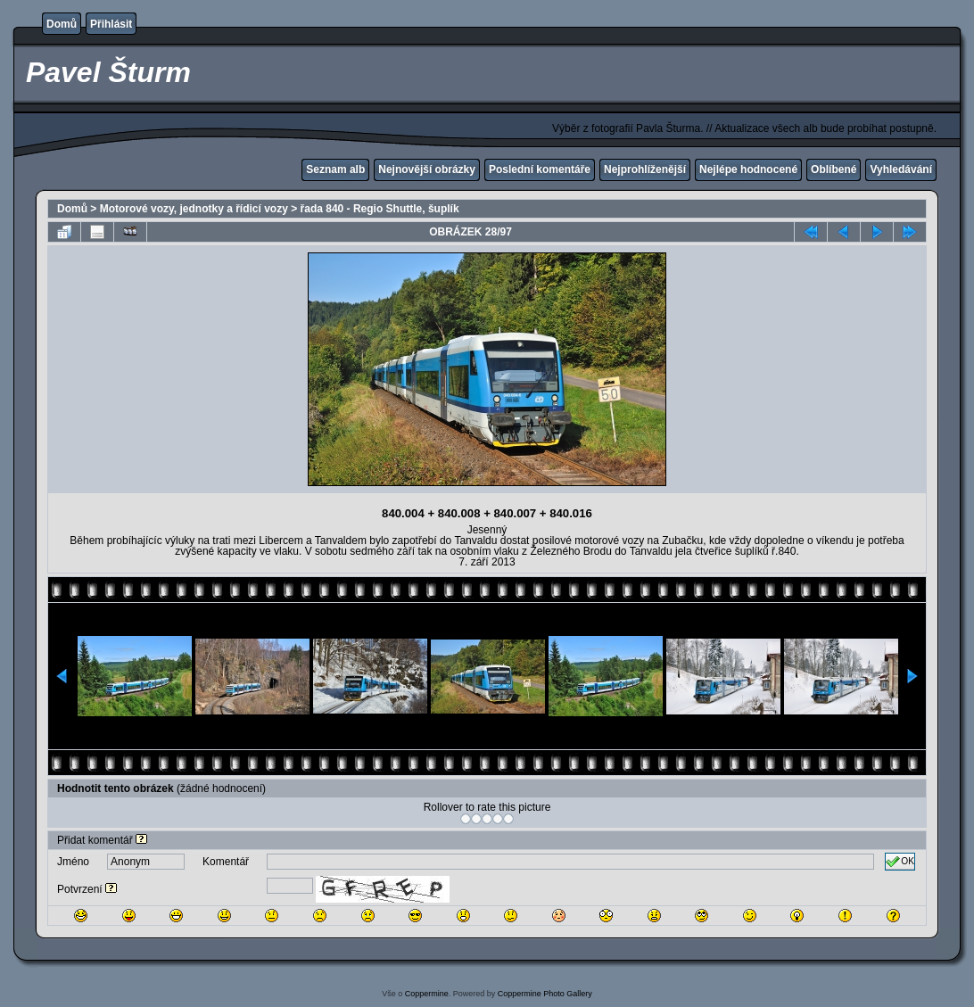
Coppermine (427, 993)
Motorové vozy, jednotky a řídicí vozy (194, 208)
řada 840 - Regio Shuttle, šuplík (380, 208)
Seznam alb (335, 169)
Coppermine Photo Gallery (545, 993)
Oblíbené (833, 169)
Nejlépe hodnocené (748, 169)
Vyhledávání (901, 169)
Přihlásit (111, 24)
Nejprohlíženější (645, 169)
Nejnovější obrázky (426, 169)
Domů (61, 24)
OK (900, 861)
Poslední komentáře (539, 169)
